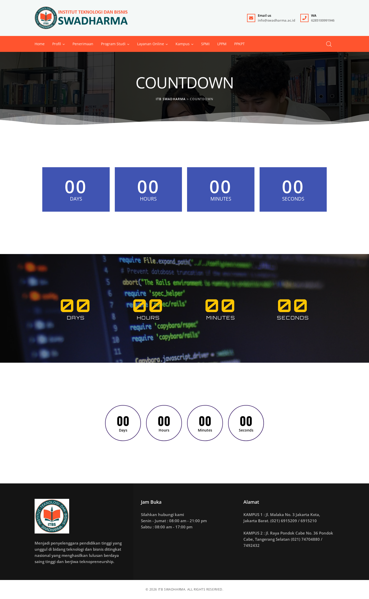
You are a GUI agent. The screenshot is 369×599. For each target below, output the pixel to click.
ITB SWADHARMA (172, 589)
